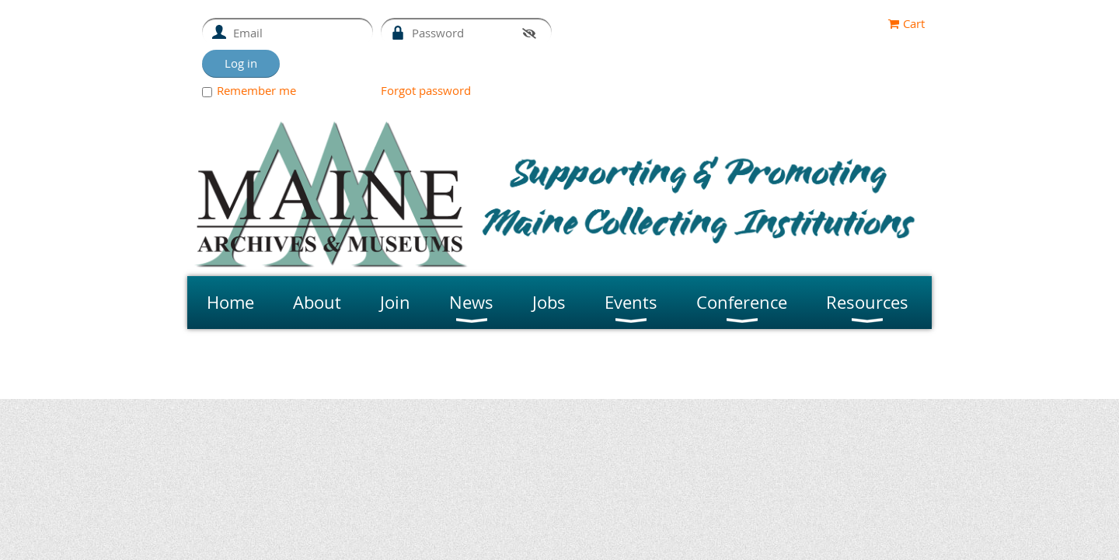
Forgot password (426, 90)
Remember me (256, 90)
